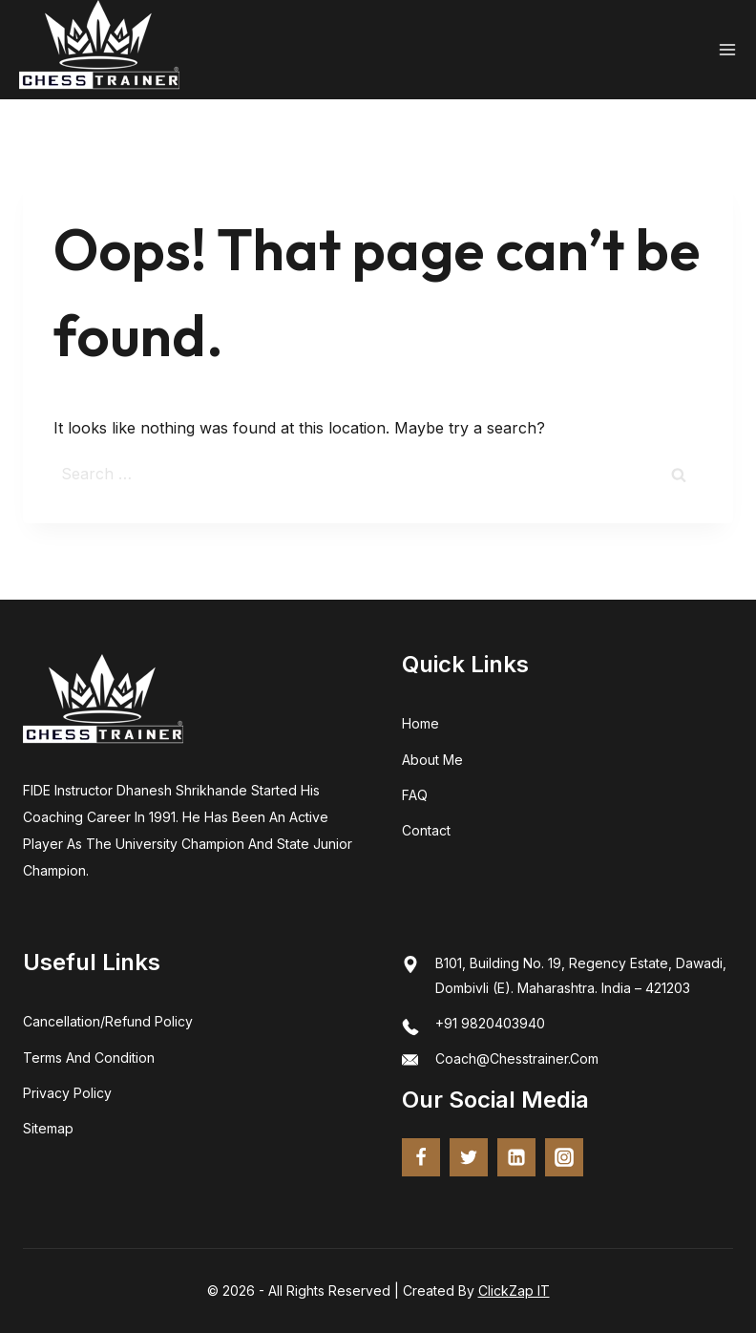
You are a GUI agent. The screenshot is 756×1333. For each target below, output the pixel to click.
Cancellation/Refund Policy (108, 1021)
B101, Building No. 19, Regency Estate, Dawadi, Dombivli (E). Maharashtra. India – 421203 (580, 975)
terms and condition (89, 1057)
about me (432, 759)
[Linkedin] (516, 1157)
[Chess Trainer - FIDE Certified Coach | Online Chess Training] (99, 49)
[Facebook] (421, 1157)
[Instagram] (564, 1157)
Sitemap (48, 1128)
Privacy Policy (67, 1093)
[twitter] (469, 1157)
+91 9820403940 (490, 1023)
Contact (426, 830)
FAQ (415, 795)
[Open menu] (727, 49)
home (420, 723)
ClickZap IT (514, 1290)
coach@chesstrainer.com (516, 1058)
